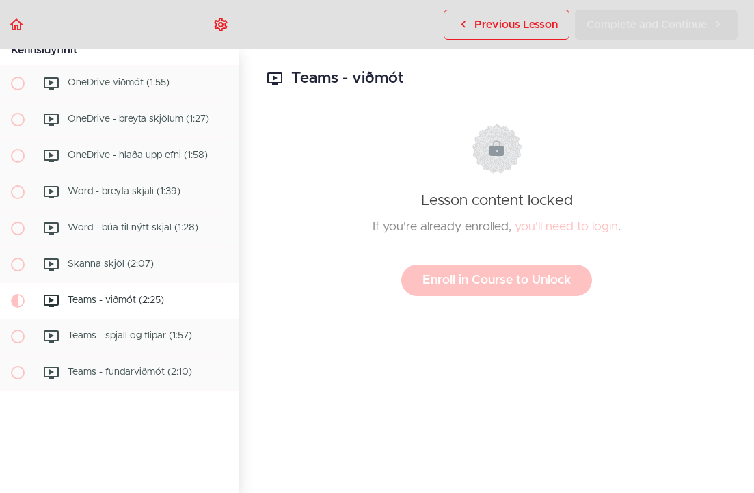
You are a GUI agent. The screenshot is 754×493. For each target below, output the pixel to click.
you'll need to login (566, 227)
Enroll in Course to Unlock (496, 280)
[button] (17, 24)
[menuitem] (221, 24)
